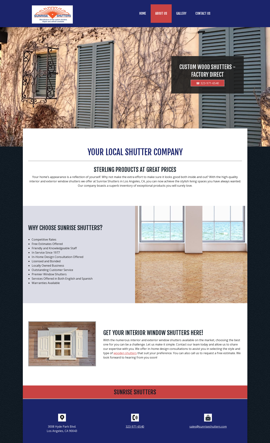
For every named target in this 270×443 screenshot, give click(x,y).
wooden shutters (125, 353)
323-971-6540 (135, 427)
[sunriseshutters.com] (52, 14)
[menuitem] (143, 13)
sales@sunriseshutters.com (208, 427)
